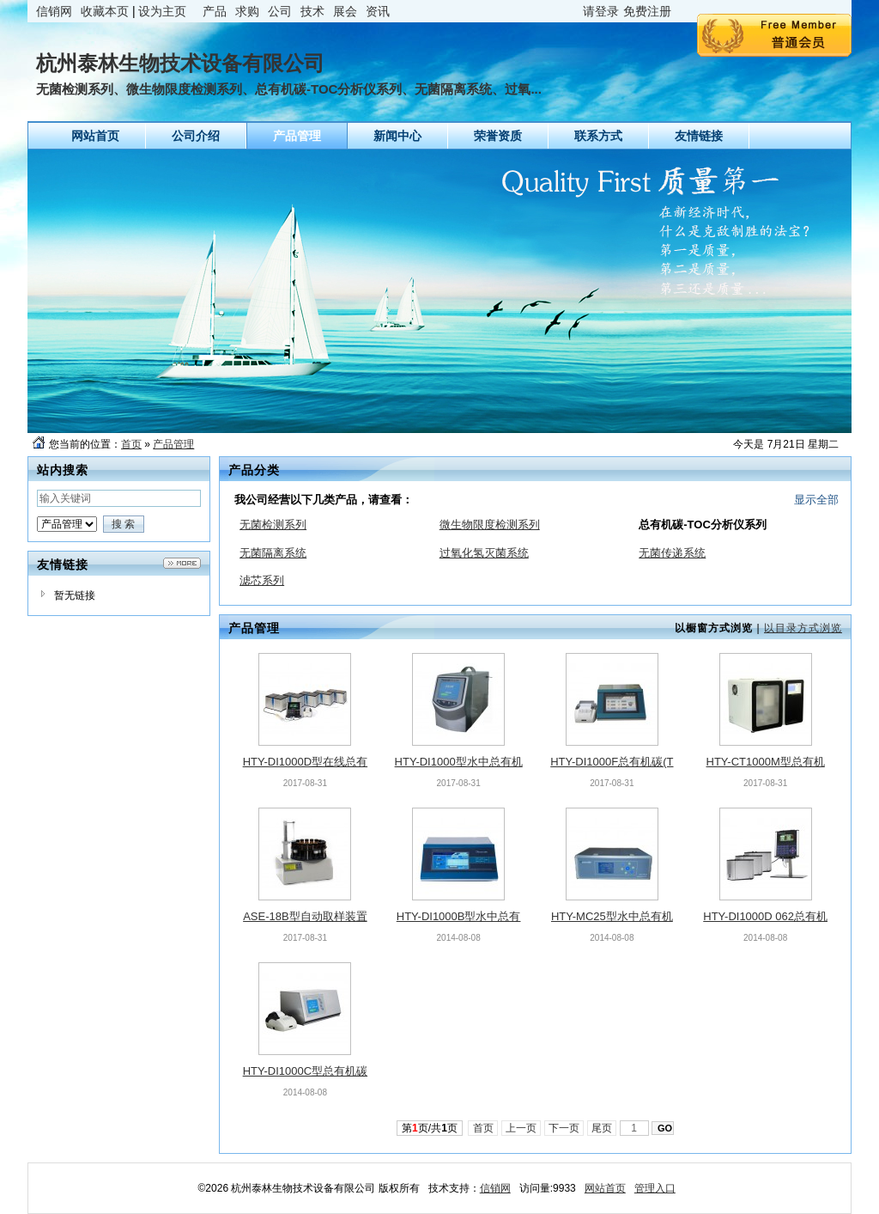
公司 (280, 11)
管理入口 (655, 1188)
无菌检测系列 (272, 524)
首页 (131, 444)
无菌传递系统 (672, 552)
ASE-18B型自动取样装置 (305, 916)
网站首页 (605, 1188)
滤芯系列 (261, 580)
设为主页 (162, 11)
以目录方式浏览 (803, 628)
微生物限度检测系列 (490, 524)
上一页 (521, 1128)
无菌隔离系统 (272, 552)
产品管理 (173, 444)
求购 (247, 11)
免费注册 (647, 11)
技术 (312, 11)
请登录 (601, 11)
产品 (215, 11)
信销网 (54, 11)
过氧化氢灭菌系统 (484, 552)
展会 (345, 11)
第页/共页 (430, 1128)
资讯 (378, 11)
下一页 (564, 1128)
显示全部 (816, 499)
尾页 (602, 1128)
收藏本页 (105, 11)
